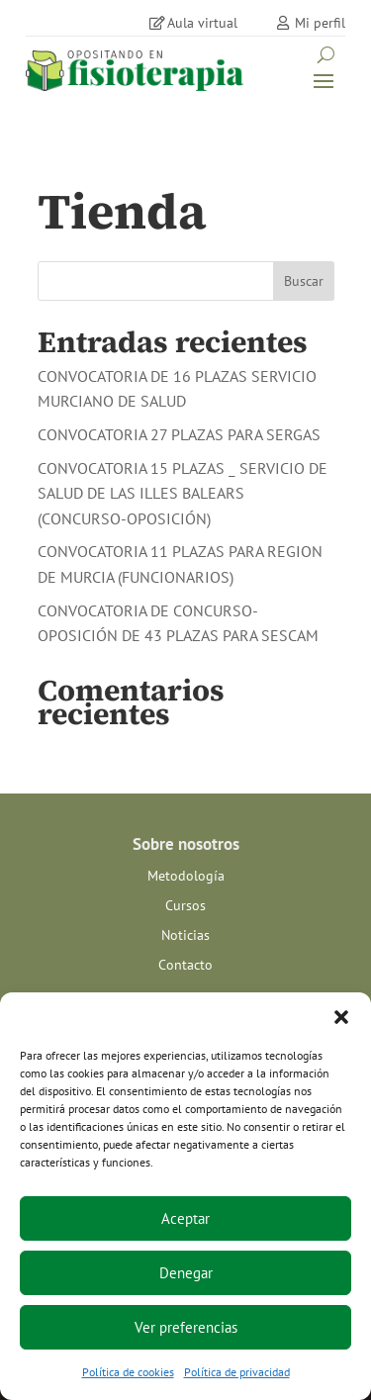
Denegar (186, 1272)
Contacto (185, 966)
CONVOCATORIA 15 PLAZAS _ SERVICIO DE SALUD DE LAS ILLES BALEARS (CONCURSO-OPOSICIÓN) (182, 493)
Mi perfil (320, 23)
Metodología (186, 877)
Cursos (185, 906)
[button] (341, 1017)
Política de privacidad (237, 1371)
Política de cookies (128, 1371)
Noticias (185, 936)
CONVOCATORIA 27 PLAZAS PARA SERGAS (179, 434)
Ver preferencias (186, 1327)
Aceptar (185, 1218)
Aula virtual (202, 23)
